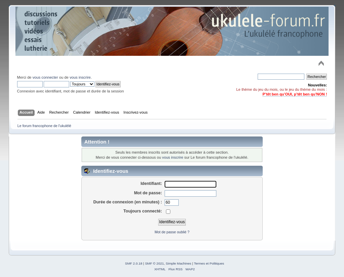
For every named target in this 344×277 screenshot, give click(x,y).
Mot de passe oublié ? (172, 232)
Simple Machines (178, 263)
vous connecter (45, 77)
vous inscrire (80, 77)
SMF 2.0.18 (133, 263)
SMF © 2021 (154, 263)
